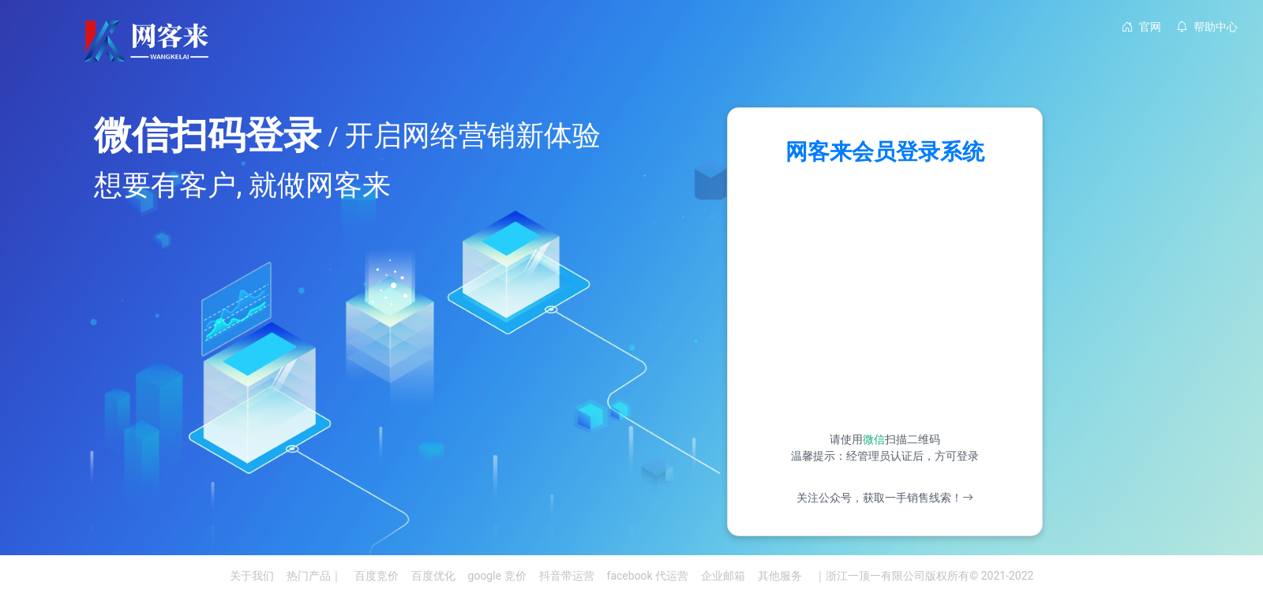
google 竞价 (497, 575)
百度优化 (433, 575)
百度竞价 (376, 575)
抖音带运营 (566, 575)
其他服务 (780, 575)
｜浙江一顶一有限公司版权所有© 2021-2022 (924, 575)
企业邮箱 (723, 575)
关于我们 (252, 575)
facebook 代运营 (648, 575)
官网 (1141, 27)
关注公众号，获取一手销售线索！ (884, 497)
